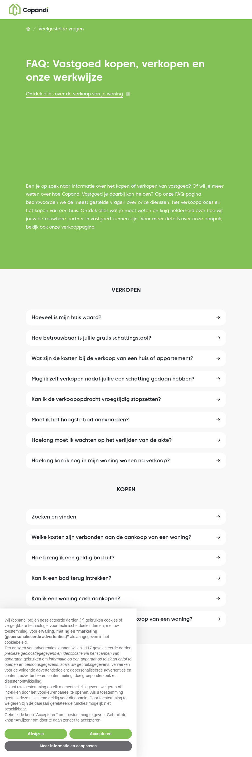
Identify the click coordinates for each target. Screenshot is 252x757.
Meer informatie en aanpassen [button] (68, 746)
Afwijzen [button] (36, 733)
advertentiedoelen (52, 670)
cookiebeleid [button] (16, 642)
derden (125, 648)
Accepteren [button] (100, 733)
